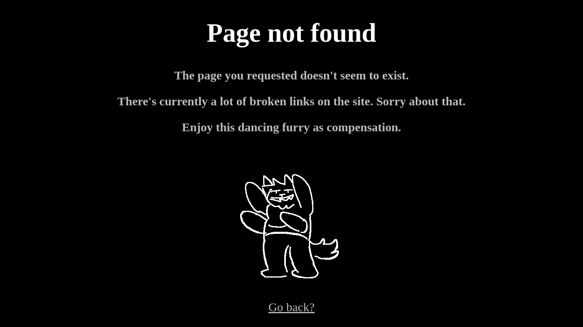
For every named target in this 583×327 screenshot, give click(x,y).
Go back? (291, 307)
